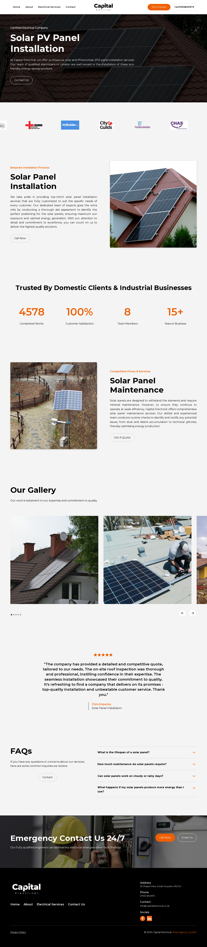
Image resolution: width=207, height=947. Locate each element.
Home (16, 7)
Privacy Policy (18, 932)
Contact (71, 7)
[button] (182, 613)
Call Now (18, 238)
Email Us (187, 837)
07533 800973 (147, 896)
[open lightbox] (54, 560)
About (29, 7)
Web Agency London (185, 932)
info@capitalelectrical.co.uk (154, 906)
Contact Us (21, 80)
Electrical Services (49, 7)
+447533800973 (184, 7)
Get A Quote (159, 7)
